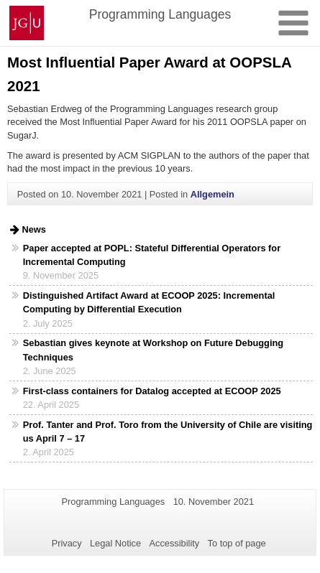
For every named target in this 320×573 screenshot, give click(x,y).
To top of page (237, 543)
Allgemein (212, 194)
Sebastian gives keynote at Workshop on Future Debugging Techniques (153, 349)
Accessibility (175, 543)
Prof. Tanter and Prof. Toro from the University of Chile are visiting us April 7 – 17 (168, 431)
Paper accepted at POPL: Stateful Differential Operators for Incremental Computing (151, 255)
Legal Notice (115, 543)
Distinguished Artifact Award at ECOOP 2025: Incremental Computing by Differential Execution (149, 302)
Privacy (67, 543)
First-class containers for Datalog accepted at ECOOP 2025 (152, 391)
